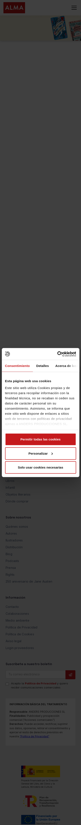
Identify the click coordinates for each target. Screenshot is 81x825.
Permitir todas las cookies (41, 439)
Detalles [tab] (42, 366)
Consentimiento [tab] (17, 366)
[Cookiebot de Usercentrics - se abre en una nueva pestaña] (57, 354)
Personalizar (41, 453)
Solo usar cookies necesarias (40, 467)
